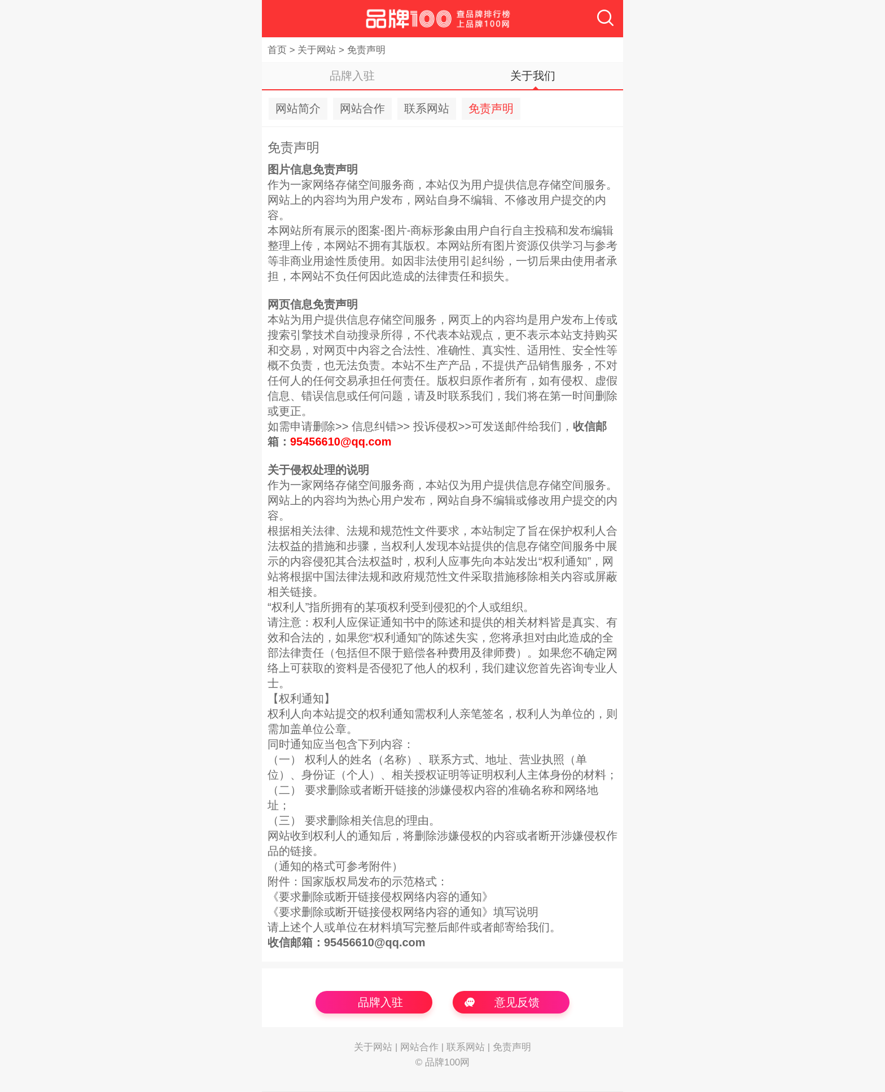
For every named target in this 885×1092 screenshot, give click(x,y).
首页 (277, 50)
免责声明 (366, 50)
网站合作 (362, 108)
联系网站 (426, 108)
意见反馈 (502, 1002)
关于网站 (316, 50)
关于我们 (532, 75)
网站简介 (298, 108)
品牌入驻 (352, 75)
